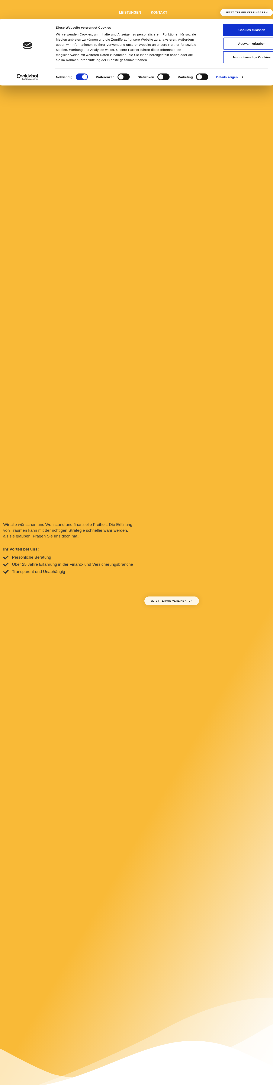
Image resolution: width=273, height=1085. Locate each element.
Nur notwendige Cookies (237, 38)
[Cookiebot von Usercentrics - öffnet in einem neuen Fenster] (27, 58)
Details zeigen (227, 58)
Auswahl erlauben (237, 25)
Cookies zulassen (237, 11)
